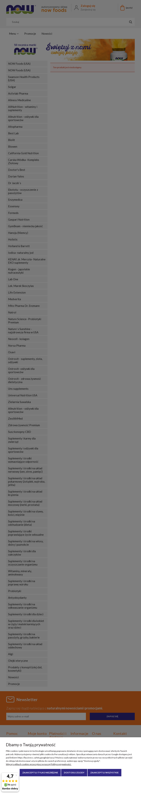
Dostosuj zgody (74, 772)
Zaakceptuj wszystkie (104, 772)
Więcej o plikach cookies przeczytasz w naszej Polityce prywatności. (38, 764)
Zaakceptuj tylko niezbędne (40, 772)
